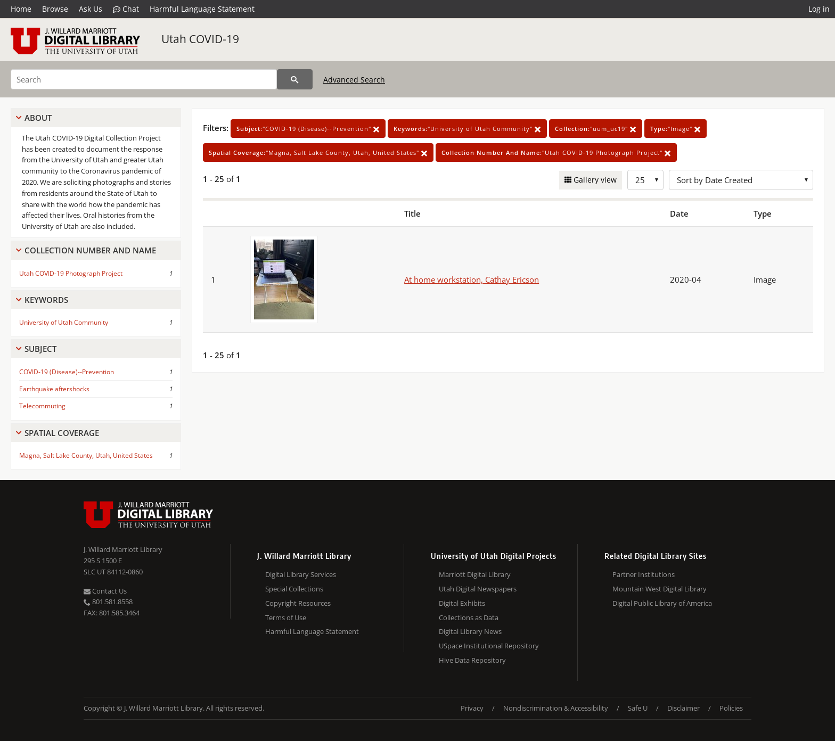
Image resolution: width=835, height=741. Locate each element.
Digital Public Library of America (662, 603)
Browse (55, 9)
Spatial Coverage (61, 432)
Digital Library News (470, 631)
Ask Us (90, 9)
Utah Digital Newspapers (478, 589)
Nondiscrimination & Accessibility (555, 708)
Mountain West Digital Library (659, 589)
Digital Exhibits (462, 603)
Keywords (46, 299)
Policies (731, 708)
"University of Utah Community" (467, 129)
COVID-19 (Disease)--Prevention (66, 371)
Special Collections (294, 589)
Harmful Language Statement (202, 9)
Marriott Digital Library (475, 574)
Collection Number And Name (90, 250)
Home (21, 9)
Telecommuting (42, 405)
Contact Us (105, 591)
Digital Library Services (300, 574)
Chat (126, 9)
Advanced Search (354, 80)
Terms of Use (285, 617)
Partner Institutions (643, 574)
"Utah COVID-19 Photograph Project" (556, 153)
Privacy (472, 708)
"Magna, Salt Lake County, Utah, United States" (318, 153)
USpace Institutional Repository (489, 646)
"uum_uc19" (595, 129)
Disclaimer (683, 708)
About (38, 117)
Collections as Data (468, 617)
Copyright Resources (298, 603)
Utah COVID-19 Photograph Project (70, 273)
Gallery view (594, 180)
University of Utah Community (63, 322)
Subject (40, 348)
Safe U (638, 708)
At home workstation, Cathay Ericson (471, 279)
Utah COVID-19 (200, 38)
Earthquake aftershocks (54, 388)
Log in (819, 9)
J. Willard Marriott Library (123, 549)
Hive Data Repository (472, 660)
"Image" (675, 129)
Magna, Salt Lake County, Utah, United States (86, 455)
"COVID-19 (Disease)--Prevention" (308, 129)
